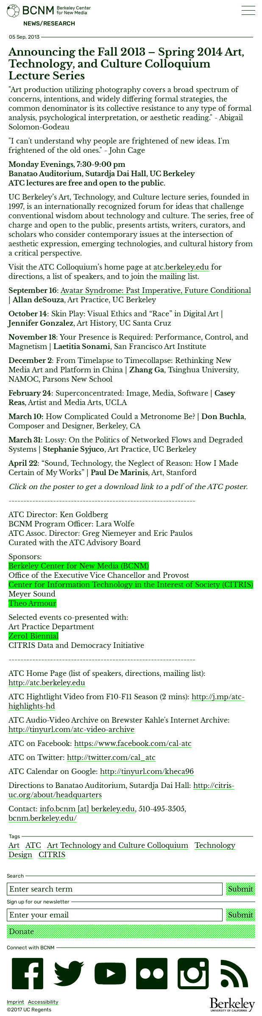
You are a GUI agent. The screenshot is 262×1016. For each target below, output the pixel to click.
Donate (21, 931)
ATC (33, 845)
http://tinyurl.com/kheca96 (147, 771)
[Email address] (115, 915)
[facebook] (27, 973)
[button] (248, 10)
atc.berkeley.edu (181, 267)
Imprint (15, 1002)
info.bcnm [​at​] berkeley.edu (87, 809)
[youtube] (110, 973)
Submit (240, 889)
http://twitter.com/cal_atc (111, 757)
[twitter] (69, 973)
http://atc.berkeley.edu (46, 682)
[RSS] (234, 973)
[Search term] (115, 889)
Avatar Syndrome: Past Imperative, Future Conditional (156, 290)
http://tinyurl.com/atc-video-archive (71, 729)
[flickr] (152, 973)
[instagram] (193, 973)
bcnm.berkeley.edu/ (42, 818)
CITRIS (52, 854)
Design (20, 854)
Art (14, 845)
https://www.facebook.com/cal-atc (133, 743)
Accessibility (43, 1002)
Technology (215, 845)
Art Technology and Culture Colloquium (117, 845)
